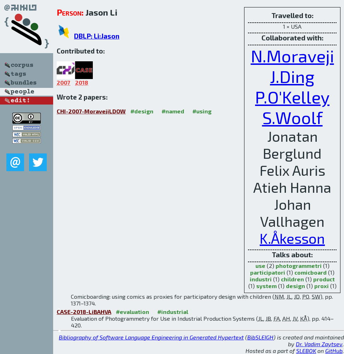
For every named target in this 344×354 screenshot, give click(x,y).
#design (141, 111)
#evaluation (132, 311)
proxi (321, 285)
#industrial (172, 311)
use (260, 265)
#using (202, 111)
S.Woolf (292, 117)
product (324, 279)
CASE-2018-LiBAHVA (84, 311)
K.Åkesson (292, 238)
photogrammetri (299, 265)
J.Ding (292, 76)
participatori (267, 272)
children (292, 279)
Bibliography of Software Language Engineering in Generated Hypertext (151, 337)
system (266, 285)
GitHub (334, 350)
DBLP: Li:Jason (96, 36)
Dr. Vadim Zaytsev (319, 344)
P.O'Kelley (292, 96)
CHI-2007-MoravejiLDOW (91, 111)
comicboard (310, 272)
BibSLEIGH (260, 337)
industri (261, 279)
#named (173, 111)
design (295, 285)
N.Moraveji (292, 55)
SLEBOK (306, 350)
